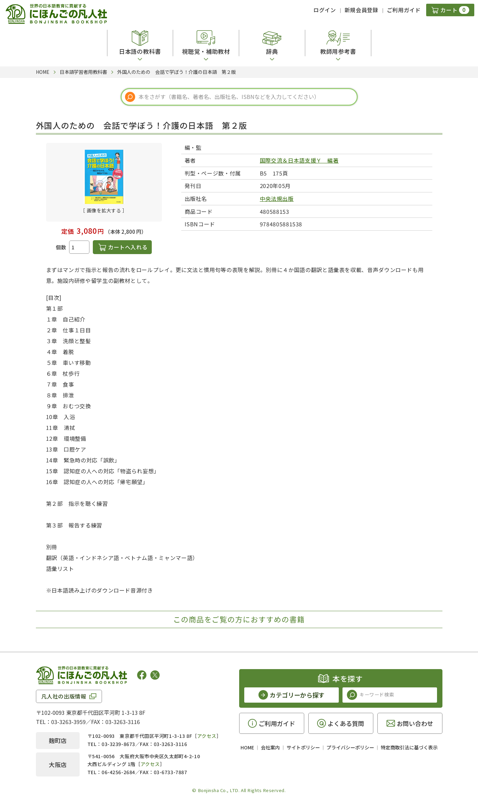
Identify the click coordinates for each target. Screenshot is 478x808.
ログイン (324, 10)
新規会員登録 (361, 10)
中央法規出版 (277, 198)
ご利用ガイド (404, 10)
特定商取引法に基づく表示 (409, 747)
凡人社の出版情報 (63, 696)
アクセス (206, 735)
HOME (247, 747)
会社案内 (270, 747)
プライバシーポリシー (350, 747)
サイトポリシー (303, 747)
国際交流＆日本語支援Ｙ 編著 (299, 160)
